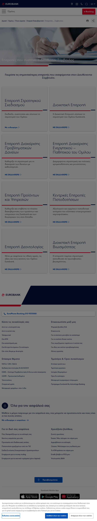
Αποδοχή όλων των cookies (56, 516)
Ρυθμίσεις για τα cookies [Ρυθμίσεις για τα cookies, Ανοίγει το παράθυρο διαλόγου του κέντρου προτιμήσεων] (11, 516)
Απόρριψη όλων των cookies (81, 516)
